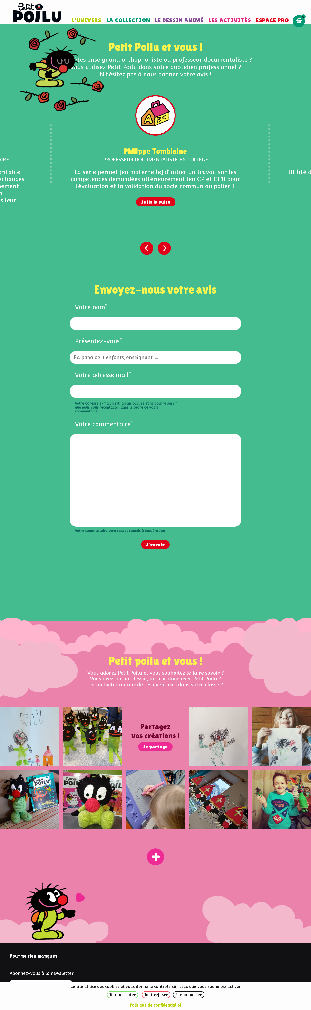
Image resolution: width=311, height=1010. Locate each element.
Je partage (155, 746)
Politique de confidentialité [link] (155, 1005)
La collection (128, 20)
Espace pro (272, 20)
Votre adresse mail (103, 375)
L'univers (86, 20)
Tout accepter (122, 994)
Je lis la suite (155, 202)
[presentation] (146, 248)
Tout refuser (156, 994)
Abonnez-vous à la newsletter (42, 973)
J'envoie (155, 544)
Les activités (230, 20)
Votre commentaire (104, 424)
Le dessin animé (179, 20)
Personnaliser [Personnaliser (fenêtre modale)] (188, 994)
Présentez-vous (98, 341)
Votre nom (91, 307)
